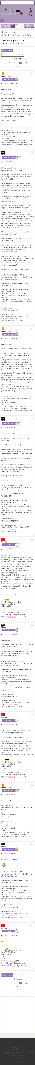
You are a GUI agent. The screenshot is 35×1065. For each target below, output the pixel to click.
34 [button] (14, 63)
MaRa (3, 155)
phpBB (15, 1053)
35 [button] (17, 63)
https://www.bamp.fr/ (8, 310)
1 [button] (9, 63)
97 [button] (31, 63)
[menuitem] (13, 1050)
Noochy (4, 542)
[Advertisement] (17, 1015)
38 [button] (26, 63)
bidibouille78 (6, 76)
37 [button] (23, 63)
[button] (4, 63)
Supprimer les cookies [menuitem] (19, 1041)
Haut (33, 1041)
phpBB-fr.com (22, 1058)
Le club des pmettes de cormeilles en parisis (13, 42)
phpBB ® (22, 1048)
